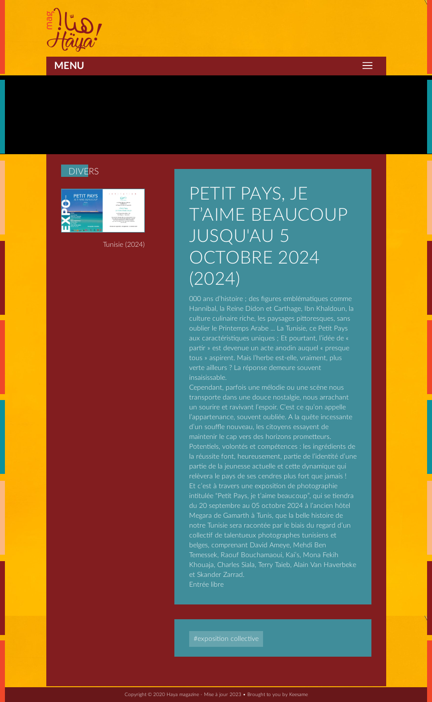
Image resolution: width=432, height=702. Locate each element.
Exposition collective (228, 638)
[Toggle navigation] (367, 66)
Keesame (298, 694)
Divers (83, 171)
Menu (69, 66)
